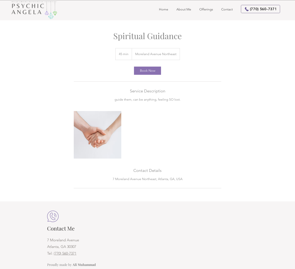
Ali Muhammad (84, 264)
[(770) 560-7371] (260, 9)
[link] (147, 71)
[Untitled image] (97, 135)
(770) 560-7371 (65, 253)
